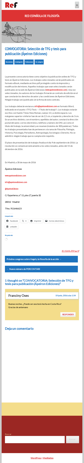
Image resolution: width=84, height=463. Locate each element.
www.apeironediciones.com (56, 89)
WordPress (36, 458)
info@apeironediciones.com (46, 106)
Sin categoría (39, 62)
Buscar (8, 434)
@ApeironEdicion (11, 188)
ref (78, 251)
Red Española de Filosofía (42, 16)
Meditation (48, 458)
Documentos (9, 62)
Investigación (19, 62)
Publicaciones (29, 62)
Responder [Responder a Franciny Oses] (68, 314)
